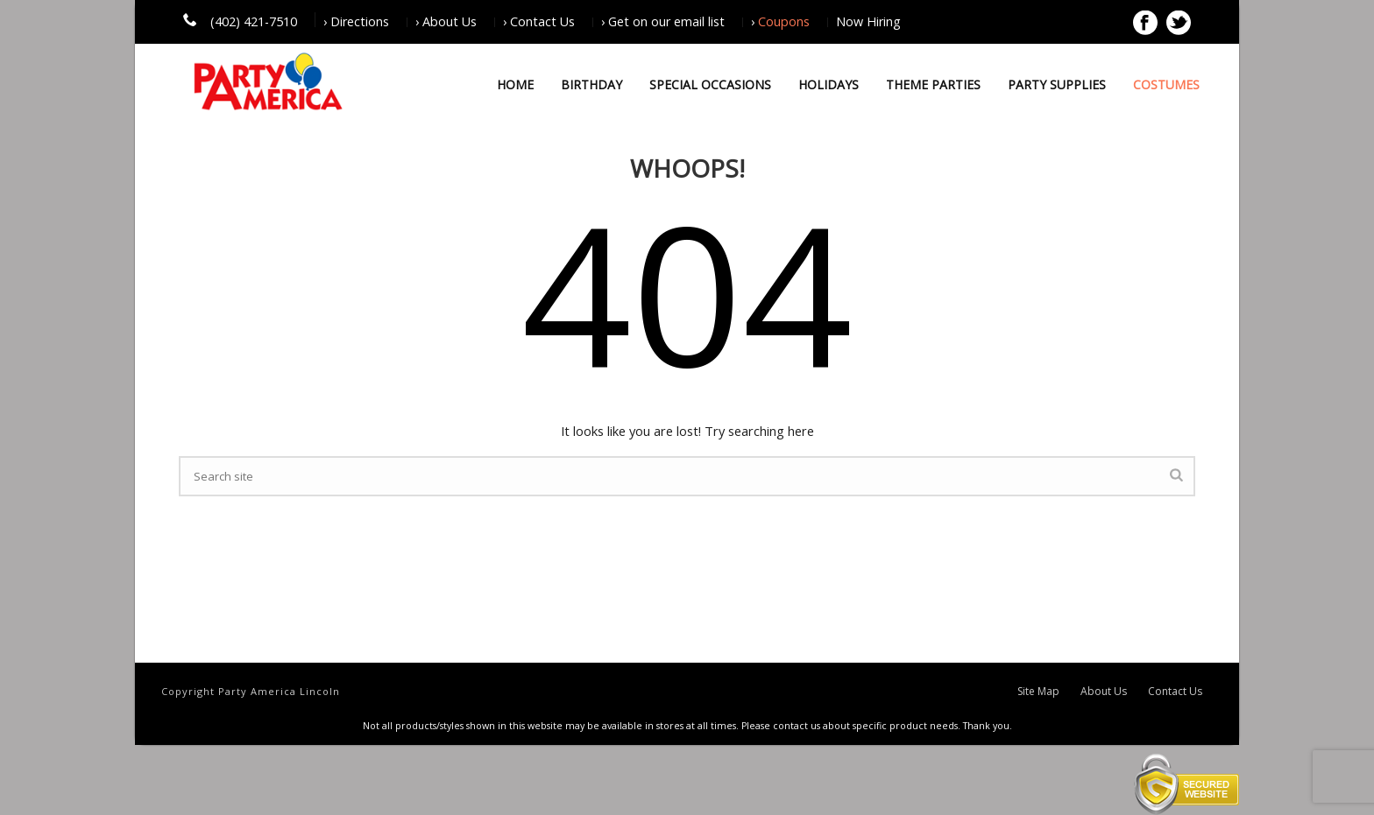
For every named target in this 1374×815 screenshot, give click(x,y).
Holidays (828, 84)
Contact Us (1175, 692)
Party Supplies (1057, 84)
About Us (1103, 692)
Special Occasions (710, 84)
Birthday (591, 84)
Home (515, 84)
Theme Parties (933, 84)
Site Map (1038, 692)
